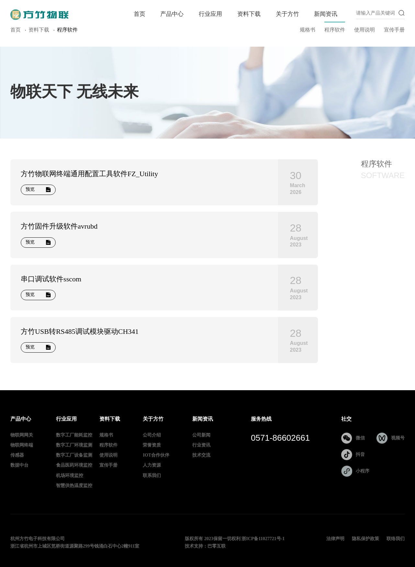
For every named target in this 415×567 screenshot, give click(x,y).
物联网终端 (21, 445)
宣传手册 (394, 31)
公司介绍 (152, 435)
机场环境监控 (69, 475)
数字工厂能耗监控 (74, 435)
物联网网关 (21, 435)
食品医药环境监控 (74, 465)
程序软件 (334, 31)
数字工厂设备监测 (74, 455)
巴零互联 (216, 546)
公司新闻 (201, 435)
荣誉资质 (152, 445)
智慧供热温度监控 (74, 485)
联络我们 (396, 539)
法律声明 (335, 539)
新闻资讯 (325, 14)
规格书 (307, 31)
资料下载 (249, 14)
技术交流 (201, 455)
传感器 (17, 455)
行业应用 (210, 14)
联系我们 (152, 475)
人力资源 (152, 465)
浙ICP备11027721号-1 (263, 539)
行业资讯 (201, 445)
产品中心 (172, 14)
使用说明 (364, 31)
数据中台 (19, 465)
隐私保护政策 (365, 539)
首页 (139, 14)
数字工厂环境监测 (74, 445)
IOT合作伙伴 (156, 455)
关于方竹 (287, 14)
